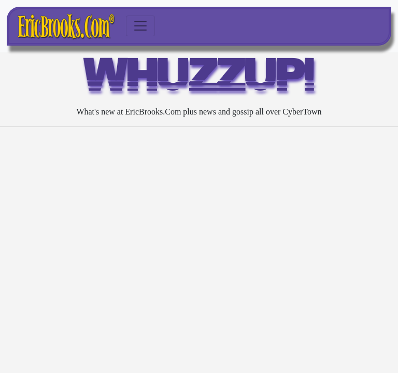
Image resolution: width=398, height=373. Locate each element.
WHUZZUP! (199, 78)
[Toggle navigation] (140, 26)
